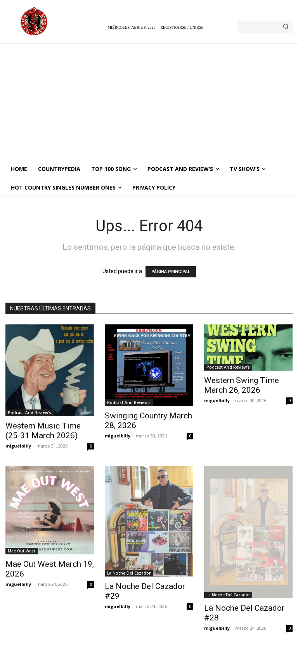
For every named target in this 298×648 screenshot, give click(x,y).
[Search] (286, 27)
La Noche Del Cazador (129, 573)
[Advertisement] (149, 101)
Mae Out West (21, 551)
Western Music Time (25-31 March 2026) (43, 430)
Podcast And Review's (29, 412)
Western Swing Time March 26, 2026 (241, 385)
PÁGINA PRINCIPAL (170, 271)
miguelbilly (18, 446)
